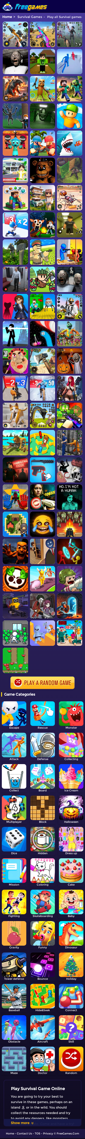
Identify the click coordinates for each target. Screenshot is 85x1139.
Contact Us (24, 1133)
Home (7, 17)
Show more (22, 1123)
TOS (37, 1133)
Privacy (48, 1133)
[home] (25, 1)
